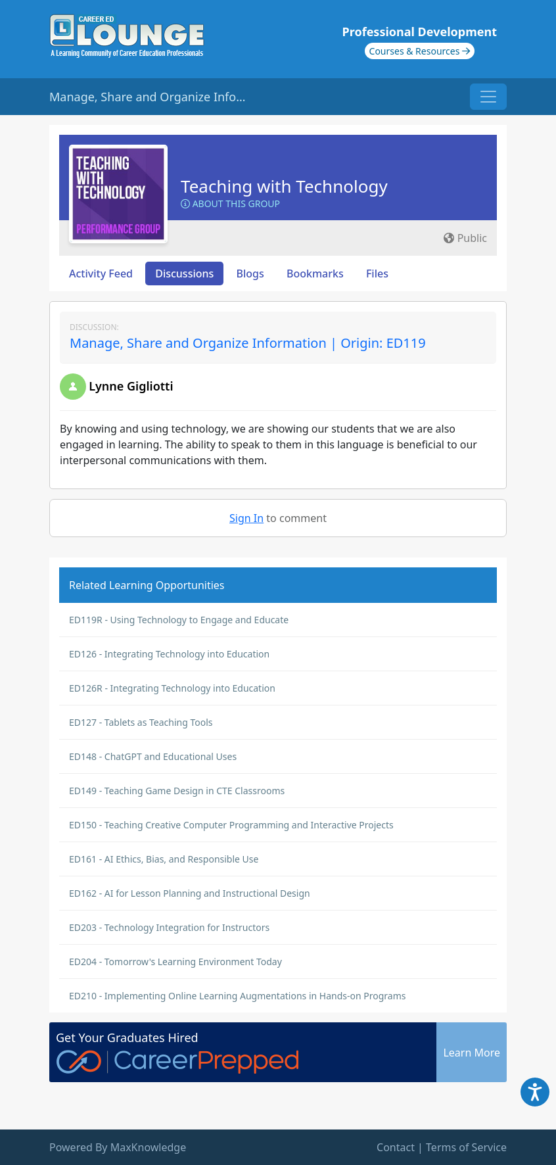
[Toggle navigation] (488, 96)
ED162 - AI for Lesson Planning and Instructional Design (189, 893)
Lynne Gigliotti (131, 386)
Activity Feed (101, 273)
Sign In (246, 518)
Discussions (184, 273)
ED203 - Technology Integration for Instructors (169, 927)
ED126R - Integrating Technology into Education (172, 688)
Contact (396, 1147)
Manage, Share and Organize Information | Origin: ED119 (248, 343)
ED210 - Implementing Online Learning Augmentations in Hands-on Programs (237, 995)
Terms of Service (466, 1147)
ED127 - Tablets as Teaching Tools (141, 722)
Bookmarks (315, 273)
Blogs (250, 273)
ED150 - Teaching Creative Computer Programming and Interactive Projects (231, 825)
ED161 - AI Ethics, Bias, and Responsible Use (163, 859)
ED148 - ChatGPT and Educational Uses (153, 756)
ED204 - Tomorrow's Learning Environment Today (175, 961)
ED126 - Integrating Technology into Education (169, 654)
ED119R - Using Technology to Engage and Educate (179, 619)
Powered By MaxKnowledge (117, 1147)
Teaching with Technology (284, 186)
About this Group (230, 203)
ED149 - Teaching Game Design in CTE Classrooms (177, 790)
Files (377, 273)
